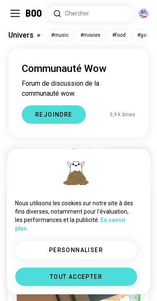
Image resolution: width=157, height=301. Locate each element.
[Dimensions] (144, 13)
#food (119, 35)
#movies (90, 35)
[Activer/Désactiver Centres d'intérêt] (24, 35)
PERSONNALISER (76, 250)
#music (60, 35)
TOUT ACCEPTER (76, 276)
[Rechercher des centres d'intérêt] (90, 13)
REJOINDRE (53, 114)
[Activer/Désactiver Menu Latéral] (15, 13)
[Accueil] (34, 13)
